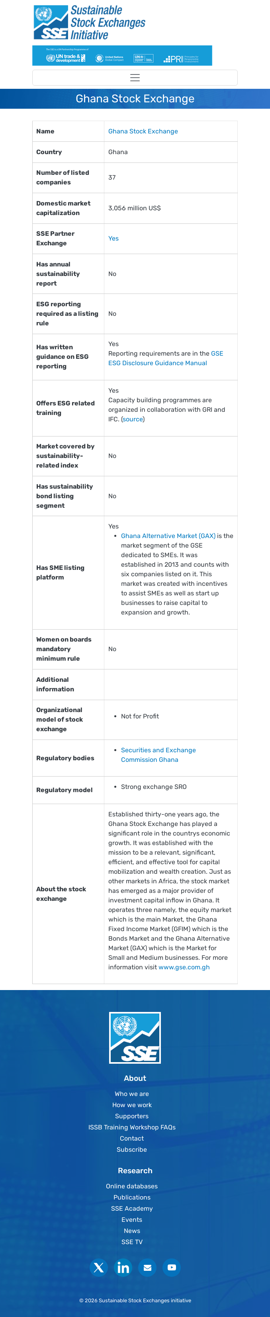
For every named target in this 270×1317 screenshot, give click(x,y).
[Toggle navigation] (135, 78)
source (133, 419)
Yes (113, 238)
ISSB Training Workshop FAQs (132, 1127)
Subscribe (132, 1149)
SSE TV (132, 1242)
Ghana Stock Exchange (143, 131)
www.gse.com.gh (184, 967)
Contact (132, 1138)
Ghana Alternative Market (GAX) (168, 536)
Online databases (132, 1186)
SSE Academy (132, 1208)
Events (131, 1219)
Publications (132, 1197)
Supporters (132, 1116)
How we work (132, 1105)
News (132, 1231)
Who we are (132, 1094)
